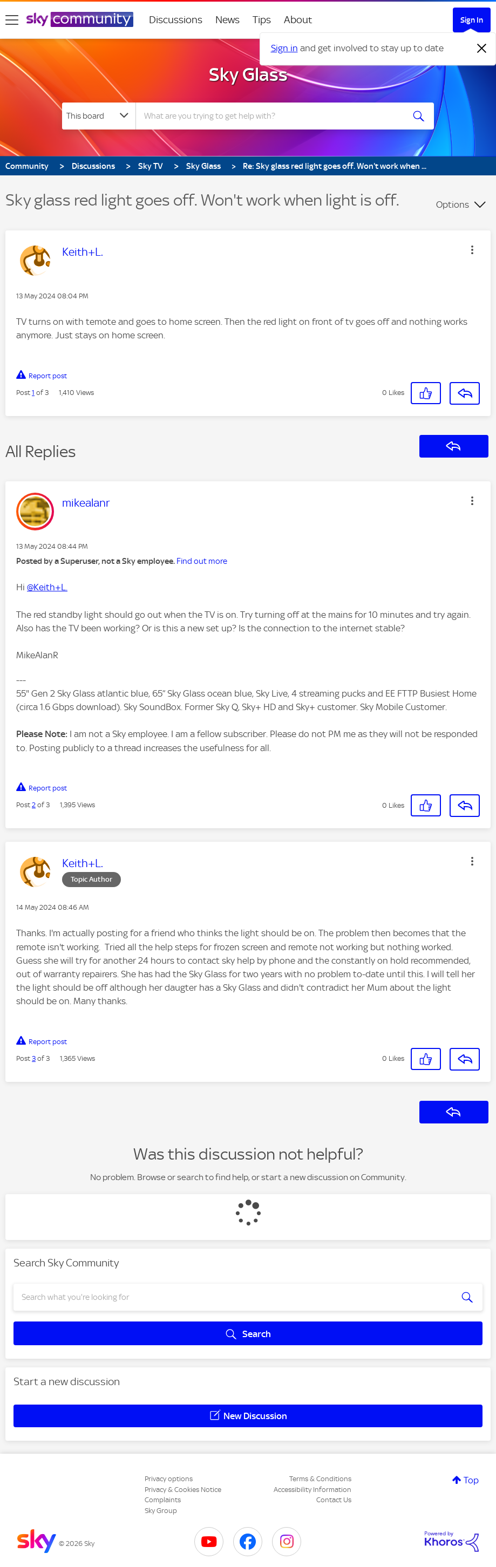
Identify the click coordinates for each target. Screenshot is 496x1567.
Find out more (201, 561)
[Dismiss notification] (482, 48)
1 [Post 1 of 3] (33, 393)
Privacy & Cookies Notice (183, 1490)
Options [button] (452, 204)
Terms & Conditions (320, 1479)
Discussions (175, 19)
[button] (472, 249)
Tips (262, 19)
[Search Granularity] (98, 116)
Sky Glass (248, 74)
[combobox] (270, 116)
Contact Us (333, 1500)
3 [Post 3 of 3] (34, 1058)
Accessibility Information (312, 1490)
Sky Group (161, 1511)
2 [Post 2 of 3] (34, 805)
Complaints (163, 1500)
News (227, 19)
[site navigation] (11, 20)
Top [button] (471, 1480)
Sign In (471, 20)
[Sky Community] (79, 19)
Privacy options (169, 1479)
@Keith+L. (47, 587)
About (298, 19)
